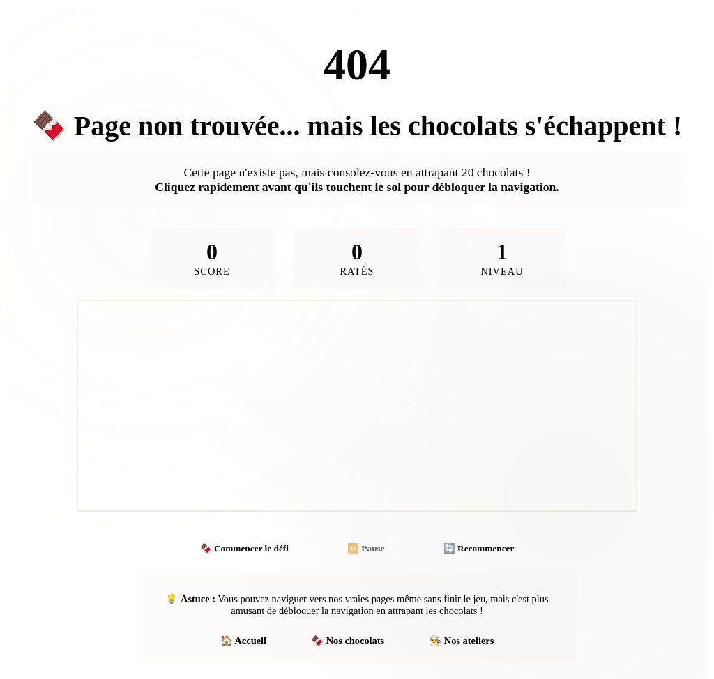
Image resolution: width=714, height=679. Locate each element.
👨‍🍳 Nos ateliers (461, 640)
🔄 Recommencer (479, 548)
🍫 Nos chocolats (347, 640)
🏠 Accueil (243, 640)
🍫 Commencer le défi (244, 548)
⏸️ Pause (366, 548)
